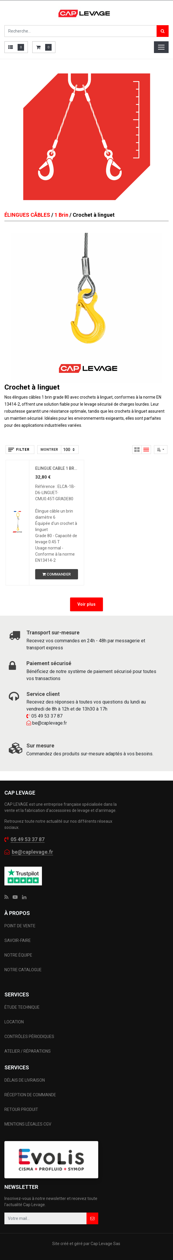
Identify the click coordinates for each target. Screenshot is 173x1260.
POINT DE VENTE (19, 925)
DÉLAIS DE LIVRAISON (25, 1080)
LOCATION (14, 1022)
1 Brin (61, 215)
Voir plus (86, 604)
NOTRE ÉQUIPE (18, 955)
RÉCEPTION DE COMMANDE (30, 1094)
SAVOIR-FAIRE (17, 940)
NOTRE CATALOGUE (23, 969)
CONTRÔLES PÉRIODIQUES (29, 1036)
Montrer (49, 450)
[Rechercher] (163, 31)
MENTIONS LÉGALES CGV (27, 1124)
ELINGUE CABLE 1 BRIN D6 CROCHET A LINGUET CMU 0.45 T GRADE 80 (56, 468)
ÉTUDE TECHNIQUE (22, 1007)
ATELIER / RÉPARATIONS (27, 1051)
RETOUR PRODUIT (21, 1109)
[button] (160, 449)
